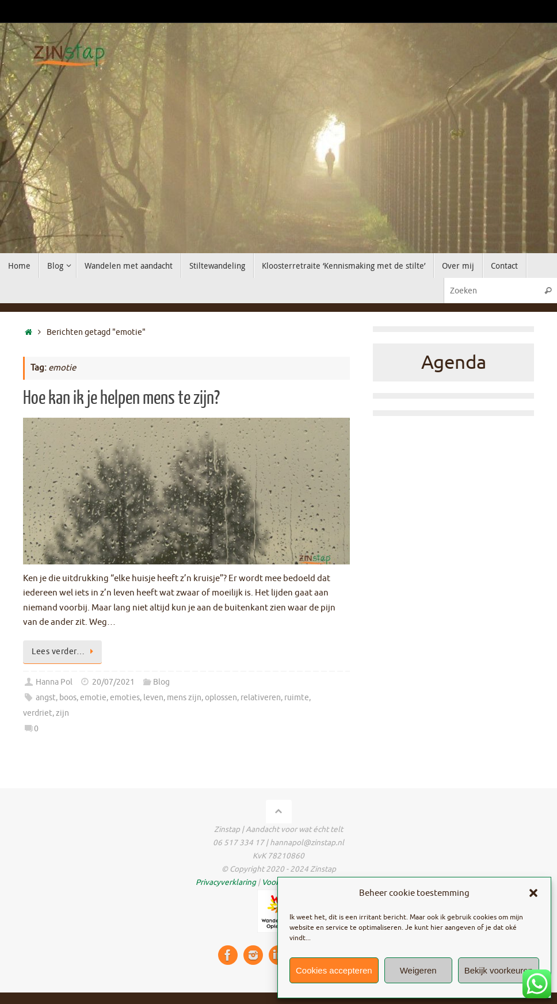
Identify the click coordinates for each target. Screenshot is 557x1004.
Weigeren (418, 970)
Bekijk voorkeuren (498, 970)
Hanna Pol (54, 682)
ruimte (296, 698)
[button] (533, 893)
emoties (125, 698)
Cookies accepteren (334, 970)
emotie (93, 698)
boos (68, 698)
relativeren (261, 698)
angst (46, 698)
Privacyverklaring (226, 882)
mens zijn (184, 698)
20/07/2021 (113, 682)
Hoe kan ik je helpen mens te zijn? (121, 398)
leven (153, 698)
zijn (62, 713)
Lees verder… (64, 651)
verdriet (37, 713)
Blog (161, 682)
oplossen (221, 698)
